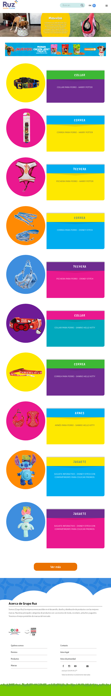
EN (90, 6)
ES (94, 6)
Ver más (55, 567)
